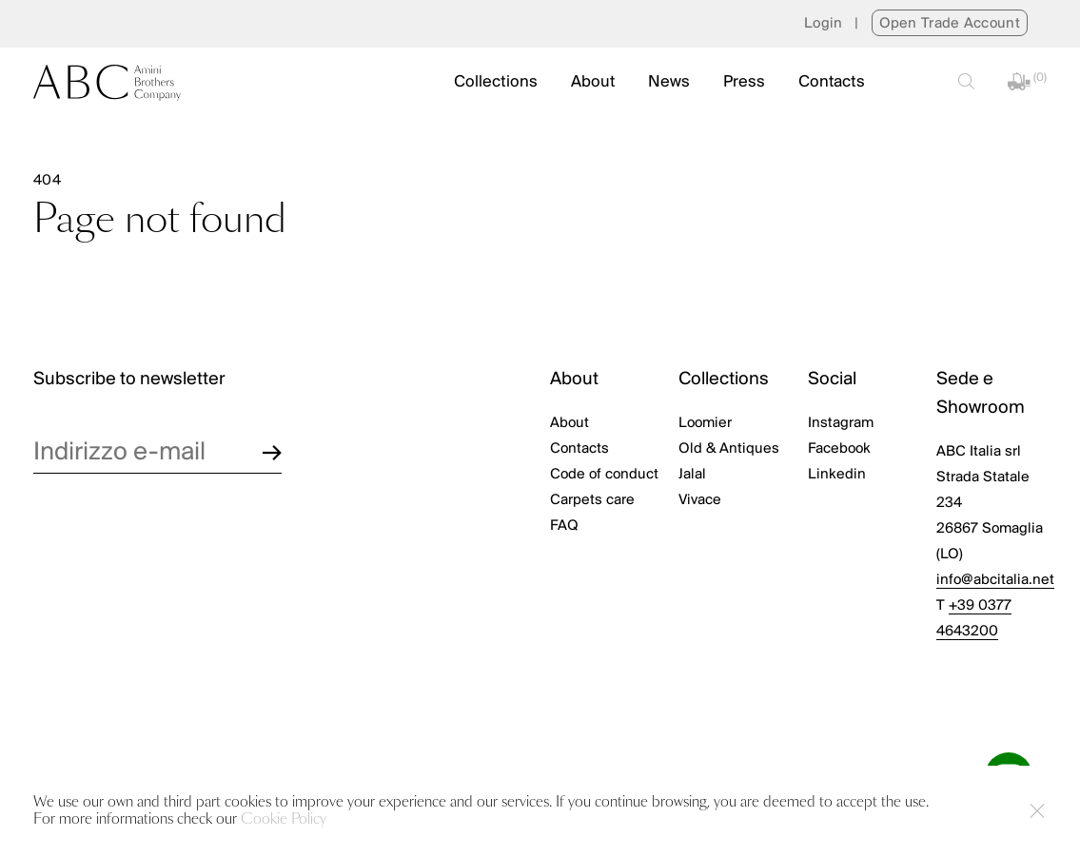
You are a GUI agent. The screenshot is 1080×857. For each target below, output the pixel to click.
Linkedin (837, 474)
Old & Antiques (728, 449)
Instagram (841, 423)
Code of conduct (604, 474)
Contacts (831, 82)
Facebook (839, 449)
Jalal (692, 474)
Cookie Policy (283, 819)
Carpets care (592, 500)
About (593, 82)
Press (744, 82)
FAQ (564, 526)
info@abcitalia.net (995, 580)
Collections (496, 82)
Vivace (699, 500)
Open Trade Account (949, 23)
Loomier (705, 423)
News (669, 82)
